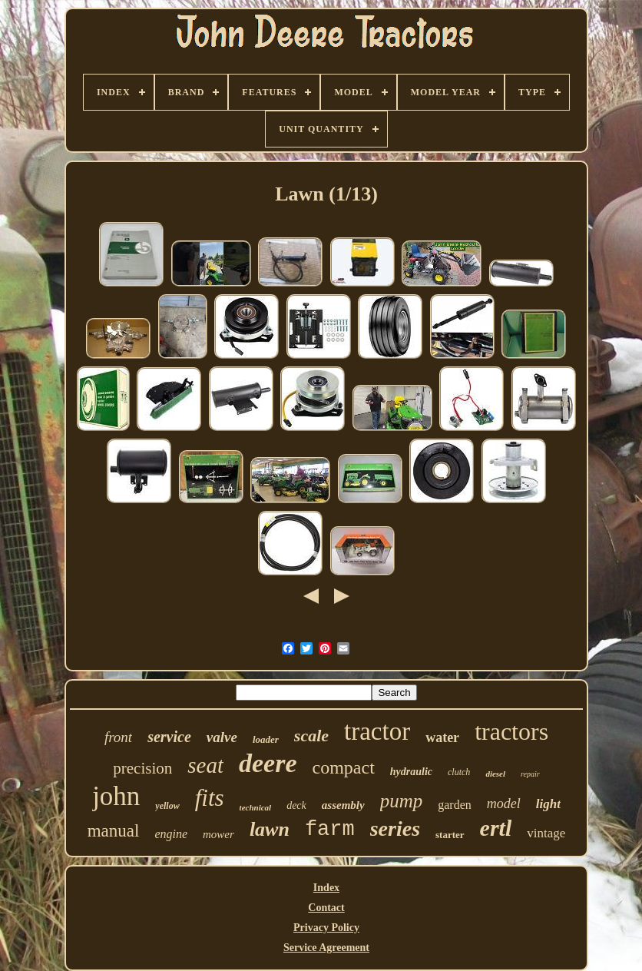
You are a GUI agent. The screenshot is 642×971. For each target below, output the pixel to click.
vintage (546, 833)
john (116, 796)
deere (268, 763)
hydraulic (411, 771)
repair (530, 774)
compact (344, 767)
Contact (326, 907)
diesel (495, 773)
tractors (511, 731)
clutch (459, 772)
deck (296, 805)
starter (450, 834)
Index (326, 887)
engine (170, 833)
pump (401, 800)
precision (142, 768)
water (442, 737)
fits (209, 797)
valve (222, 737)
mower (218, 834)
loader (266, 739)
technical (256, 807)
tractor (377, 731)
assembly (343, 805)
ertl (496, 827)
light (548, 804)
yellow (167, 805)
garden (455, 804)
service (169, 736)
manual (114, 830)
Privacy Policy (326, 927)
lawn (270, 829)
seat (205, 765)
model (504, 803)
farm (330, 829)
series (395, 828)
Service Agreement (326, 947)
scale (311, 735)
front (118, 737)
